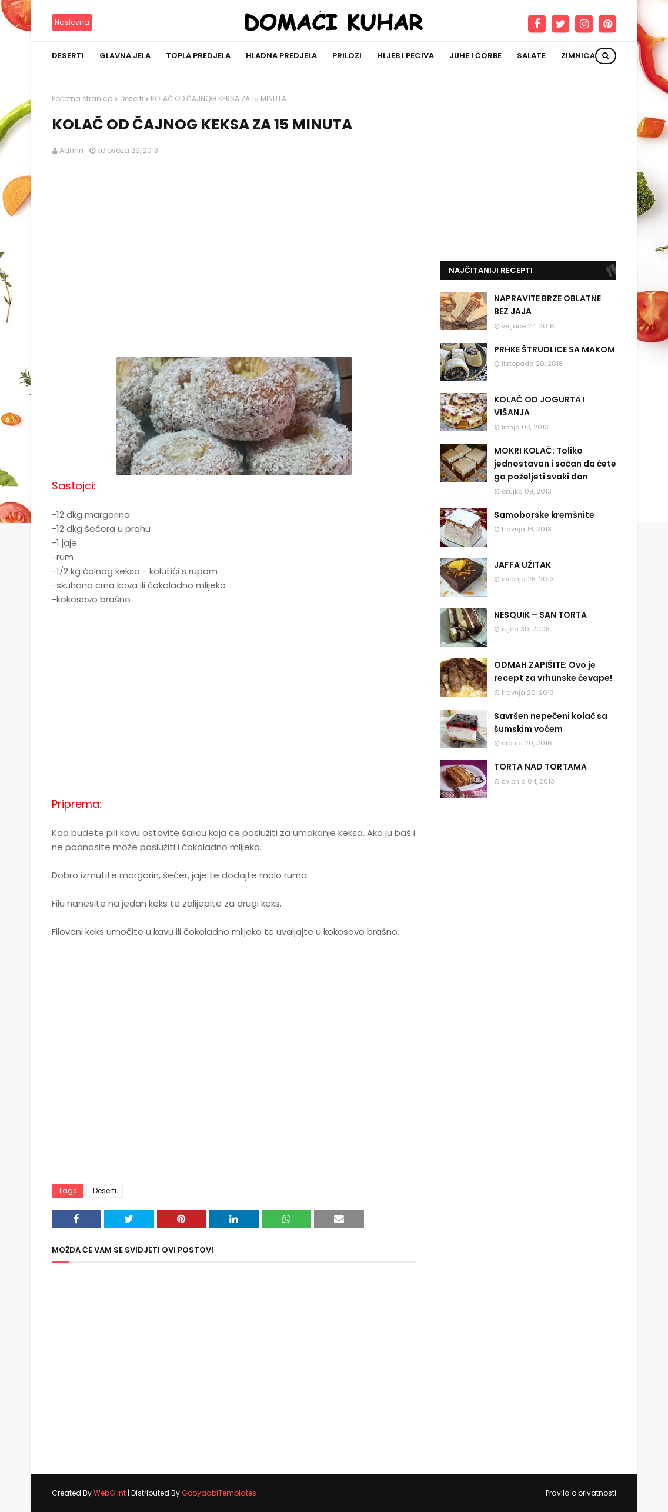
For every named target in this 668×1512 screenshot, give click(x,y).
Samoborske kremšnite (544, 515)
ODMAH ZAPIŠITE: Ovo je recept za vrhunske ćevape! (553, 671)
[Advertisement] (234, 250)
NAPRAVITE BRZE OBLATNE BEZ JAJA (547, 304)
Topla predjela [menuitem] (198, 55)
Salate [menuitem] (531, 55)
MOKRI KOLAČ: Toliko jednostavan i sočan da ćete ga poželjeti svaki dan (555, 464)
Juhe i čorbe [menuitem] (475, 55)
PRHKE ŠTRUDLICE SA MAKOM (554, 349)
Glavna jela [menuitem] (125, 55)
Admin (71, 150)
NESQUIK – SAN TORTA (540, 615)
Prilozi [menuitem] (347, 55)
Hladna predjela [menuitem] (281, 55)
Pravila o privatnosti (581, 1493)
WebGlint (109, 1493)
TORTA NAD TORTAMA (540, 766)
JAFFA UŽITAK (522, 565)
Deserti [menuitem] (68, 55)
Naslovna (72, 22)
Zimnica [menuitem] (578, 55)
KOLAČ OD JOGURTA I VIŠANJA (539, 406)
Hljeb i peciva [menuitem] (405, 55)
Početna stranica (82, 99)
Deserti (131, 99)
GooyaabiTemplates (219, 1493)
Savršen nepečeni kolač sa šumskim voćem (550, 722)
